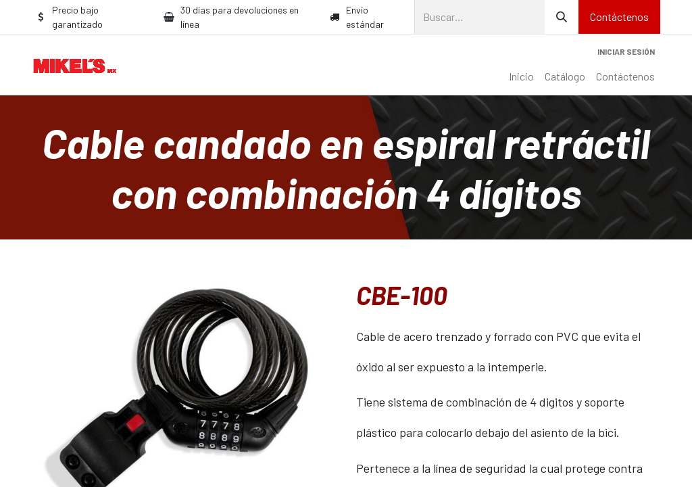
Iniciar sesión (626, 51)
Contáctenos (619, 16)
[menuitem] (521, 76)
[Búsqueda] (561, 17)
